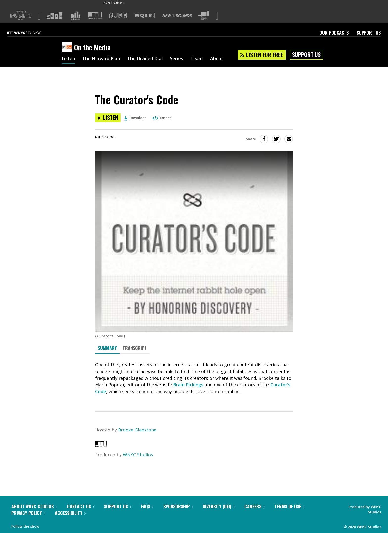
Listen (68, 59)
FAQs (147, 506)
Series (176, 59)
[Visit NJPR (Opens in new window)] (118, 15)
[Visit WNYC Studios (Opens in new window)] (95, 15)
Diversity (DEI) (219, 506)
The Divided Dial (145, 59)
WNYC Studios (138, 454)
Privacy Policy (28, 513)
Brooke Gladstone (137, 430)
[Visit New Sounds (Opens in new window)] (177, 15)
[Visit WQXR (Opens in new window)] (144, 15)
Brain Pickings (188, 385)
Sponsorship (178, 506)
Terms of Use (289, 506)
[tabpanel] (194, 378)
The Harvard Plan (101, 59)
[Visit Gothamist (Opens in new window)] (75, 15)
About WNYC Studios (34, 506)
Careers (254, 506)
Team (196, 59)
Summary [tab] (107, 348)
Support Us (369, 32)
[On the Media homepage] (68, 47)
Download (135, 117)
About (216, 59)
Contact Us (80, 506)
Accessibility (70, 513)
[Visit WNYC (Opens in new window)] (54, 15)
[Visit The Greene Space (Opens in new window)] (203, 15)
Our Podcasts (334, 32)
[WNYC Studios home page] (30, 32)
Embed (162, 117)
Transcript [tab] (135, 348)
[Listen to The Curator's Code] (108, 117)
